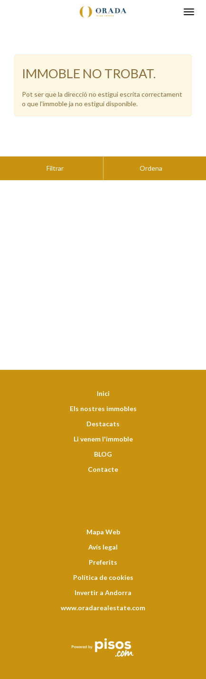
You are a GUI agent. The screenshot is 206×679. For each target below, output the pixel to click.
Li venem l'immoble (103, 415)
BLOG (103, 430)
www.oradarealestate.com (103, 584)
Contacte (103, 445)
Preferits (103, 538)
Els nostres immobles (103, 385)
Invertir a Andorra (103, 569)
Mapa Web (103, 508)
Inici (103, 370)
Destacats (103, 400)
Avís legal (103, 523)
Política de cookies (103, 554)
